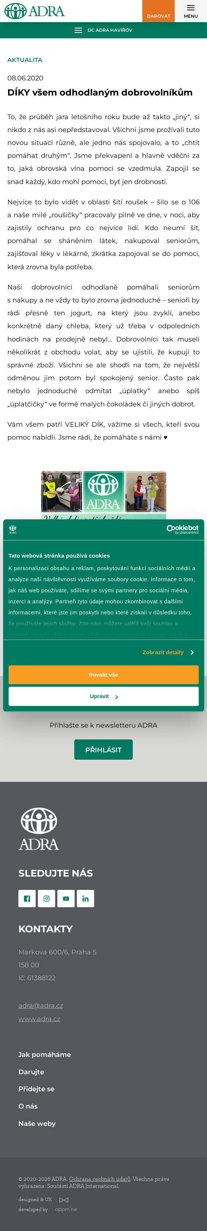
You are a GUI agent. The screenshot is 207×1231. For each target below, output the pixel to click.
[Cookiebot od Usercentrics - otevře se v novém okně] (166, 529)
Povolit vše (103, 675)
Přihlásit (103, 750)
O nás (28, 1106)
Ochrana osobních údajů (100, 1179)
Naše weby (37, 1124)
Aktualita (24, 59)
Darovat (158, 16)
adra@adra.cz (40, 1005)
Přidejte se (36, 1089)
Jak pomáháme (44, 1055)
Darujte (31, 1072)
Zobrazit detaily (163, 652)
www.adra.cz (39, 1019)
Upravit (104, 696)
